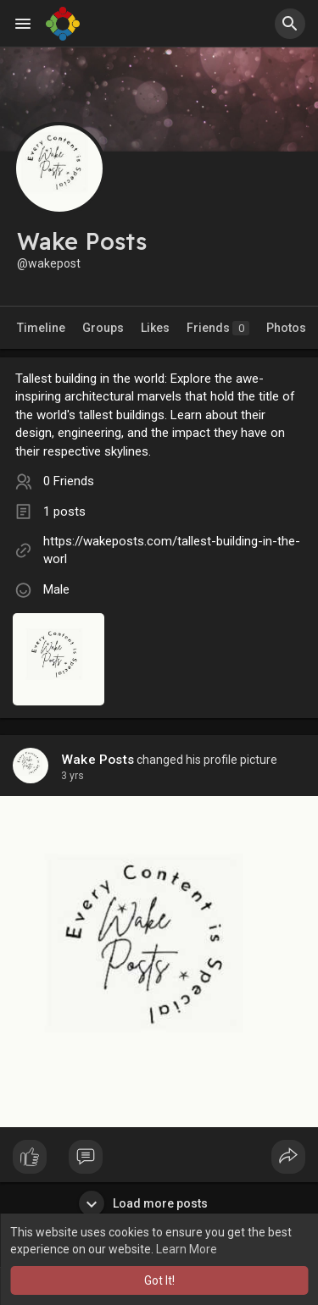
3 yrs (72, 776)
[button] (290, 23)
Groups (103, 328)
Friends (218, 328)
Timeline (41, 328)
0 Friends (68, 481)
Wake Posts (97, 759)
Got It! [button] (159, 1280)
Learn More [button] (186, 1249)
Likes (155, 328)
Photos (286, 328)
